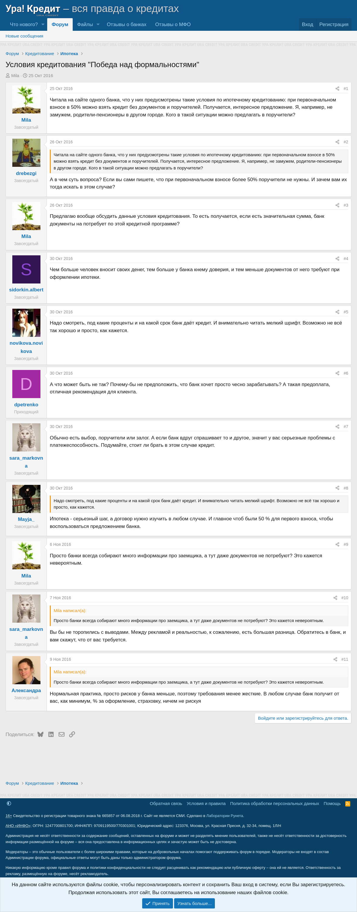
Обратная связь (166, 803)
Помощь (332, 803)
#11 (344, 659)
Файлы (85, 24)
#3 (346, 205)
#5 (346, 312)
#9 (346, 544)
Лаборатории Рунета (224, 816)
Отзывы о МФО (173, 24)
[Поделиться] (337, 88)
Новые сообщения (24, 35)
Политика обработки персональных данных (274, 803)
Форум (60, 24)
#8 (346, 488)
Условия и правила (206, 803)
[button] (42, 24)
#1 (346, 88)
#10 (344, 597)
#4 (346, 258)
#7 (346, 426)
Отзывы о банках (126, 24)
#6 (346, 373)
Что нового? (24, 24)
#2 (346, 142)
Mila (15, 75)
